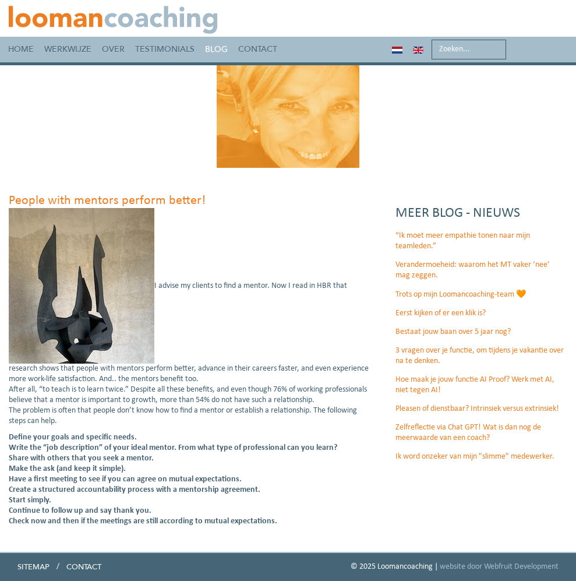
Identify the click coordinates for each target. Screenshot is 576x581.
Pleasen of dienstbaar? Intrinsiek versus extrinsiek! (477, 408)
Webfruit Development (521, 566)
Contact (257, 49)
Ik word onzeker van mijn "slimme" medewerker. (474, 456)
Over (113, 49)
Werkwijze (67, 49)
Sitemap (33, 567)
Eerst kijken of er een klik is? (440, 313)
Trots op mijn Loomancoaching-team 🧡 (460, 294)
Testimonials (165, 49)
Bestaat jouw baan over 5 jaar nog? (453, 332)
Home (21, 49)
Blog (216, 49)
